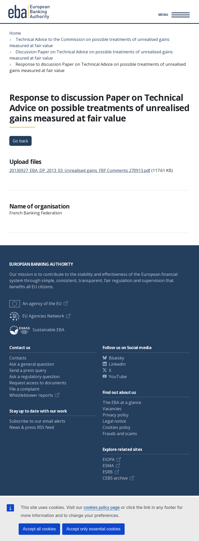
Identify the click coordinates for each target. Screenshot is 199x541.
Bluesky (116, 358)
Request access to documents (37, 383)
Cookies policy (116, 427)
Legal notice (114, 421)
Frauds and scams (120, 433)
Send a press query (27, 370)
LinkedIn (117, 364)
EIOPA (109, 459)
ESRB (108, 472)
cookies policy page (101, 507)
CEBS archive (115, 478)
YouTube (118, 376)
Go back (20, 141)
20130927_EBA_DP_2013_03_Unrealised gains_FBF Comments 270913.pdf (79, 170)
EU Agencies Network (36, 316)
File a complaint (24, 389)
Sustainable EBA (36, 330)
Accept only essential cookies (93, 529)
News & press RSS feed (31, 427)
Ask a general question (31, 364)
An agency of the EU (35, 303)
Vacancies (112, 409)
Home (15, 33)
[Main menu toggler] (173, 15)
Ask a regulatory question (34, 376)
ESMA (108, 465)
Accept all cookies (39, 529)
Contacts (17, 358)
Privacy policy (116, 415)
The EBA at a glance (122, 402)
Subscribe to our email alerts (37, 421)
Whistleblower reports (31, 395)
